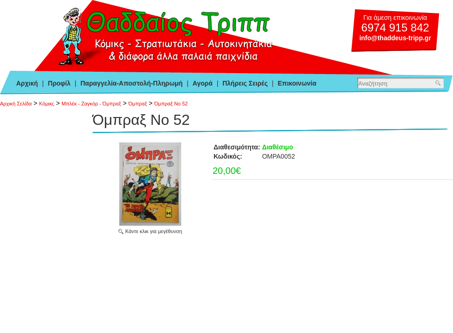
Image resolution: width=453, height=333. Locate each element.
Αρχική (27, 83)
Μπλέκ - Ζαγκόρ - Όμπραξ (91, 103)
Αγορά (203, 83)
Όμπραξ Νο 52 (171, 103)
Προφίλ (59, 83)
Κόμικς (47, 103)
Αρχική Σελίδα (16, 103)
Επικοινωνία (297, 83)
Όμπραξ (138, 103)
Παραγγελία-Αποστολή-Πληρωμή (131, 83)
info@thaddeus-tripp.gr (395, 38)
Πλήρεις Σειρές (245, 83)
